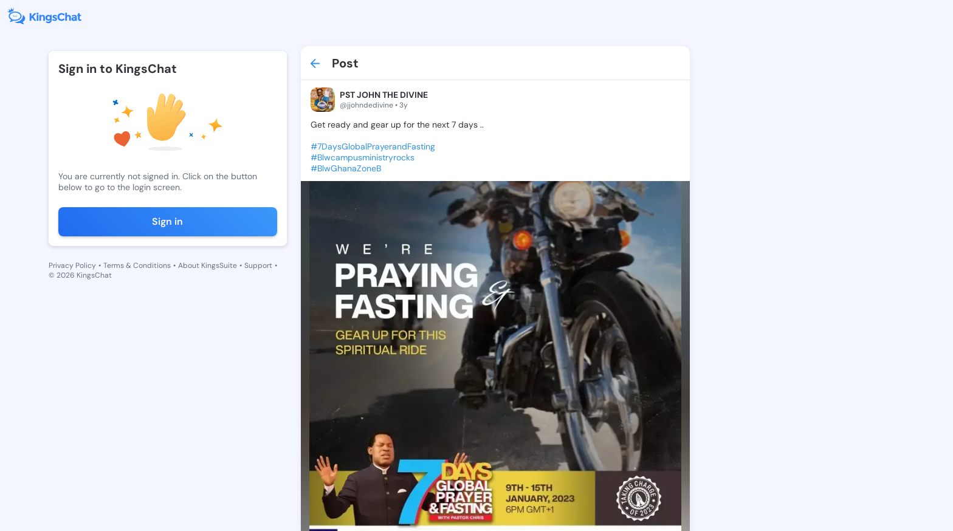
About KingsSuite (207, 265)
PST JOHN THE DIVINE (384, 94)
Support (258, 265)
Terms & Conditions (137, 265)
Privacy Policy (72, 265)
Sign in (167, 221)
